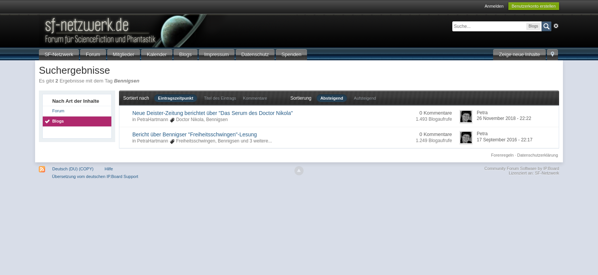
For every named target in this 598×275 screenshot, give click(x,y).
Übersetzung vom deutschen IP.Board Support (95, 176)
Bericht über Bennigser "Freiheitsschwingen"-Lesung (194, 134)
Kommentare (255, 98)
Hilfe (108, 169)
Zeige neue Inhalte (519, 54)
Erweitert (556, 26)
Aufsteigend (365, 98)
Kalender (157, 54)
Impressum (216, 54)
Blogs (185, 54)
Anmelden (494, 6)
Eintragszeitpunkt (175, 98)
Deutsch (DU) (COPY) (72, 169)
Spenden (291, 54)
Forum (93, 54)
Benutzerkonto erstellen (534, 6)
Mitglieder (123, 54)
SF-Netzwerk (59, 54)
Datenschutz (255, 54)
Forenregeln (502, 155)
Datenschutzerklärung (537, 155)
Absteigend (331, 98)
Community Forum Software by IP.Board (521, 168)
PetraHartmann (152, 119)
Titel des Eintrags (220, 98)
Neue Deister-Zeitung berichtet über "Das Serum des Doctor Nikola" (212, 113)
